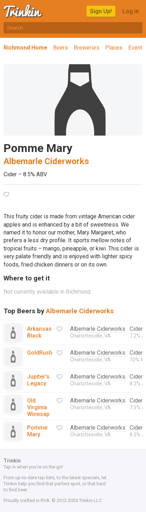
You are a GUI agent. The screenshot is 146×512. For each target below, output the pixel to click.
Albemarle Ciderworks (46, 161)
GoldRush (39, 352)
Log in (130, 11)
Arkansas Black (39, 332)
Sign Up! (101, 11)
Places (113, 47)
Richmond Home (25, 47)
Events (136, 47)
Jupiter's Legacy (38, 380)
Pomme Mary (37, 431)
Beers (60, 47)
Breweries (86, 47)
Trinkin (23, 11)
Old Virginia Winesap (38, 407)
